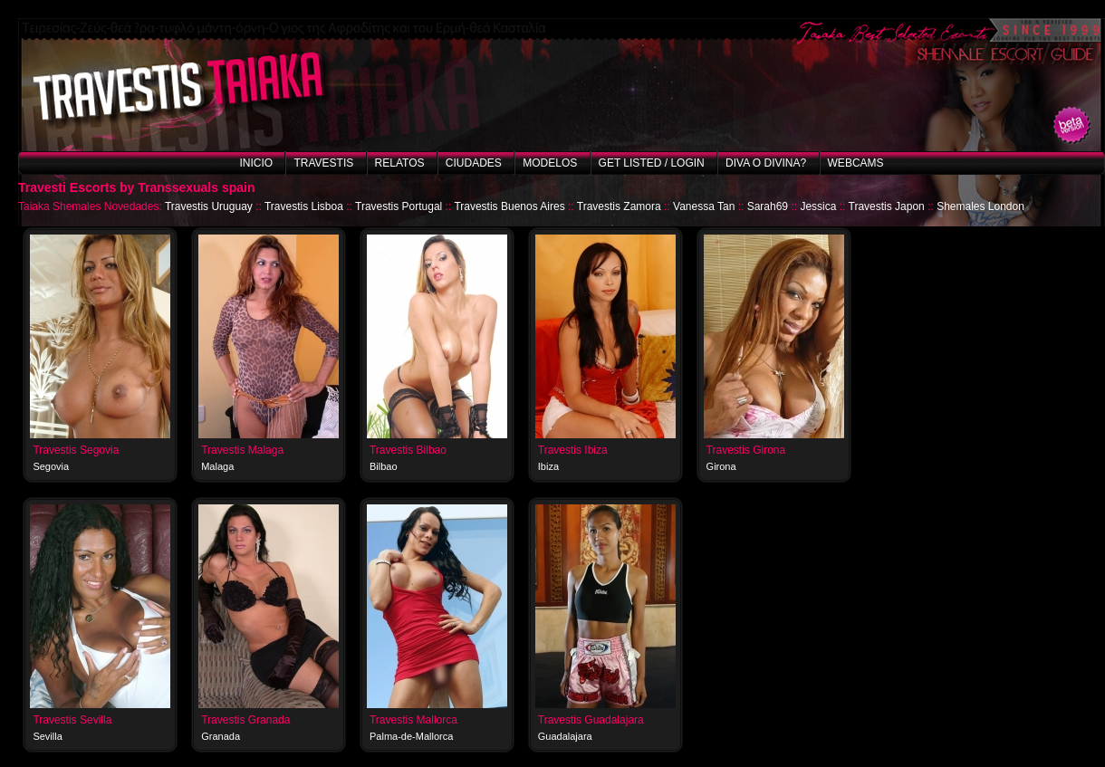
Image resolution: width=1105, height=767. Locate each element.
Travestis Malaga (242, 450)
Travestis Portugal (398, 206)
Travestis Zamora (619, 206)
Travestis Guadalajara (591, 720)
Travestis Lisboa (303, 206)
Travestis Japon (887, 206)
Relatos (400, 163)
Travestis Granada (245, 720)
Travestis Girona (746, 450)
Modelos (550, 163)
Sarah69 (767, 206)
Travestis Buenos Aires (509, 206)
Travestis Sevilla (72, 720)
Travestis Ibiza (573, 450)
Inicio (256, 163)
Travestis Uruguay (209, 206)
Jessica (818, 206)
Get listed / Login (652, 163)
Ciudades (474, 163)
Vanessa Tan (704, 206)
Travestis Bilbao (408, 450)
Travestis (323, 163)
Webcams (856, 163)
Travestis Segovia (76, 450)
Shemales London (980, 206)
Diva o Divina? (765, 163)
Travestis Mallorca (413, 720)
